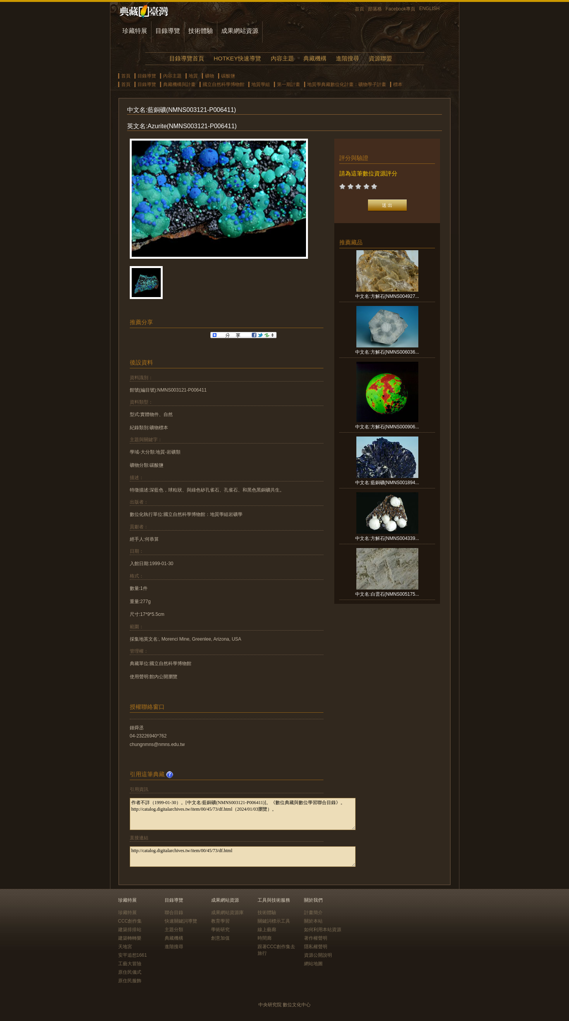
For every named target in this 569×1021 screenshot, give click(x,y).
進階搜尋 (347, 58)
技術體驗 (200, 31)
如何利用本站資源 (322, 929)
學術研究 (220, 929)
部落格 (375, 9)
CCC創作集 (130, 921)
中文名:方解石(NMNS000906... (387, 427)
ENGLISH (429, 8)
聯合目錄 (174, 912)
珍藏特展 (134, 31)
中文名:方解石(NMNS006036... (387, 352)
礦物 (209, 76)
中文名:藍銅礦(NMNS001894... (387, 482)
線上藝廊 (267, 929)
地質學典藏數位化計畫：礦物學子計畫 (346, 84)
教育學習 (220, 921)
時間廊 (265, 938)
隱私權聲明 (315, 946)
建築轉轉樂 (129, 938)
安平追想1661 (132, 955)
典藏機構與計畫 (179, 84)
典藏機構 (315, 58)
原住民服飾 (129, 980)
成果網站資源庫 (227, 912)
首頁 (359, 9)
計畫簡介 (313, 912)
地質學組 (260, 84)
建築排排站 (129, 929)
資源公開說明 (318, 955)
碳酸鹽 (228, 76)
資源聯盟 (380, 58)
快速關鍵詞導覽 (181, 921)
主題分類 (174, 929)
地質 (193, 76)
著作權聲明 (315, 938)
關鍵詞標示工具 (274, 921)
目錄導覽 (167, 31)
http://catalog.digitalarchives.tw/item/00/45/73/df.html (243, 856)
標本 (397, 84)
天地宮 (125, 946)
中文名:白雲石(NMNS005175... (387, 594)
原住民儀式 (129, 972)
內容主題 (282, 58)
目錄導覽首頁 (186, 58)
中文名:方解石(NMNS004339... (387, 538)
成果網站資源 (239, 31)
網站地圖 (313, 963)
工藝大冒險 (129, 963)
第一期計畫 (288, 84)
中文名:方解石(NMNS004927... (387, 296)
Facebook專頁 (401, 9)
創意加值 (220, 938)
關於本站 (313, 921)
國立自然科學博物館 (223, 84)
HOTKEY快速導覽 (237, 58)
